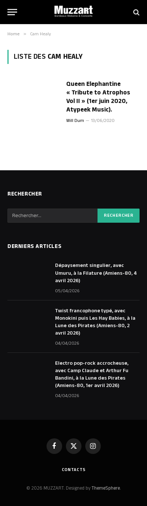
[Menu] (12, 12)
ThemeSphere (106, 488)
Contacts (74, 470)
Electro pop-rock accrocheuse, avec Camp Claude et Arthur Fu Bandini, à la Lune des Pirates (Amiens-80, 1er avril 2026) (91, 374)
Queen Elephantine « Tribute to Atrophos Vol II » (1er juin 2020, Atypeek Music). (98, 97)
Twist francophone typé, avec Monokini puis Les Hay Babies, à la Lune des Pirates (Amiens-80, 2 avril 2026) (95, 322)
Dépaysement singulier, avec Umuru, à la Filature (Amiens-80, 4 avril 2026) (96, 273)
